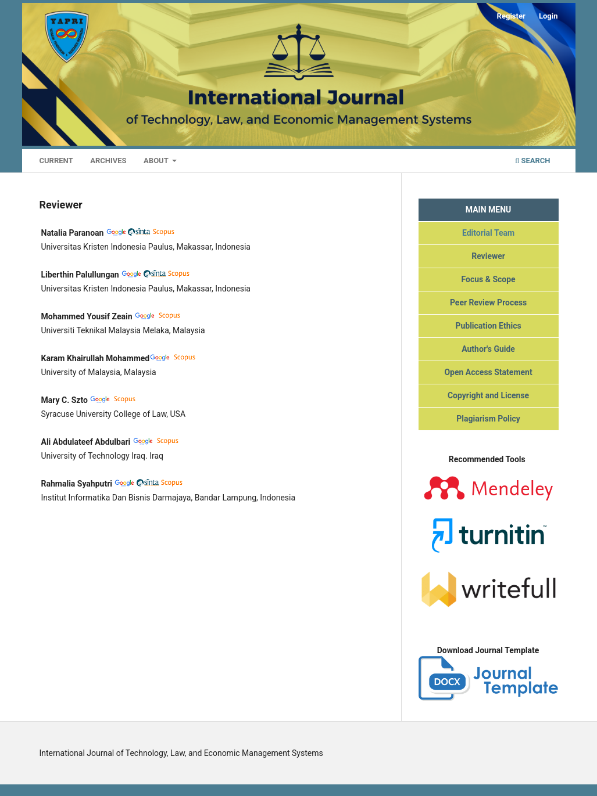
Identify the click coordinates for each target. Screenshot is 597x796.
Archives (108, 160)
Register (511, 16)
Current (56, 160)
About (157, 160)
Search (532, 160)
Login (548, 16)
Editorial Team (488, 232)
